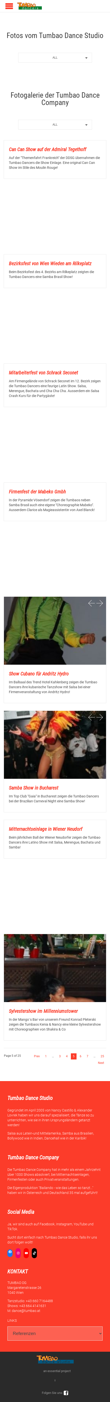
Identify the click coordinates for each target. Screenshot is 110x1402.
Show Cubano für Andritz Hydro (39, 674)
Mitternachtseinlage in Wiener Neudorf (45, 829)
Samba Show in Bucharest (33, 788)
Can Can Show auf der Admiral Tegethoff (47, 149)
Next (101, 1063)
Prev (37, 1056)
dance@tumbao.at (26, 1311)
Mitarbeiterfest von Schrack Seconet (43, 373)
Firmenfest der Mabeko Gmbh (37, 492)
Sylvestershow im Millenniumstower (43, 1011)
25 (102, 1056)
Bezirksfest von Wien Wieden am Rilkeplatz (50, 263)
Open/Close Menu (9, 6)
